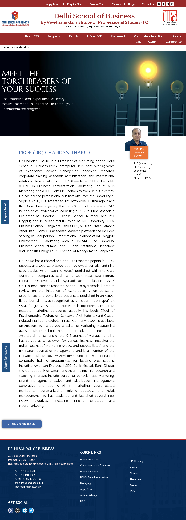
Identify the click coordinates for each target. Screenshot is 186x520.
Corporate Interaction (149, 36)
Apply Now (53, 4)
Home (6, 47)
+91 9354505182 (27, 471)
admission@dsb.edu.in (31, 482)
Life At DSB (95, 36)
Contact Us (148, 4)
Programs (54, 36)
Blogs (131, 4)
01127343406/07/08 (29, 478)
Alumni (153, 42)
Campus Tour (96, 4)
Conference (174, 42)
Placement (119, 36)
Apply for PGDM (6, 357)
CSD (138, 41)
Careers (116, 4)
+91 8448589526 (27, 475)
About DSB (32, 36)
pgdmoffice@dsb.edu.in (28, 486)
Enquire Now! (5, 212)
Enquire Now (74, 4)
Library (177, 36)
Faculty (74, 36)
